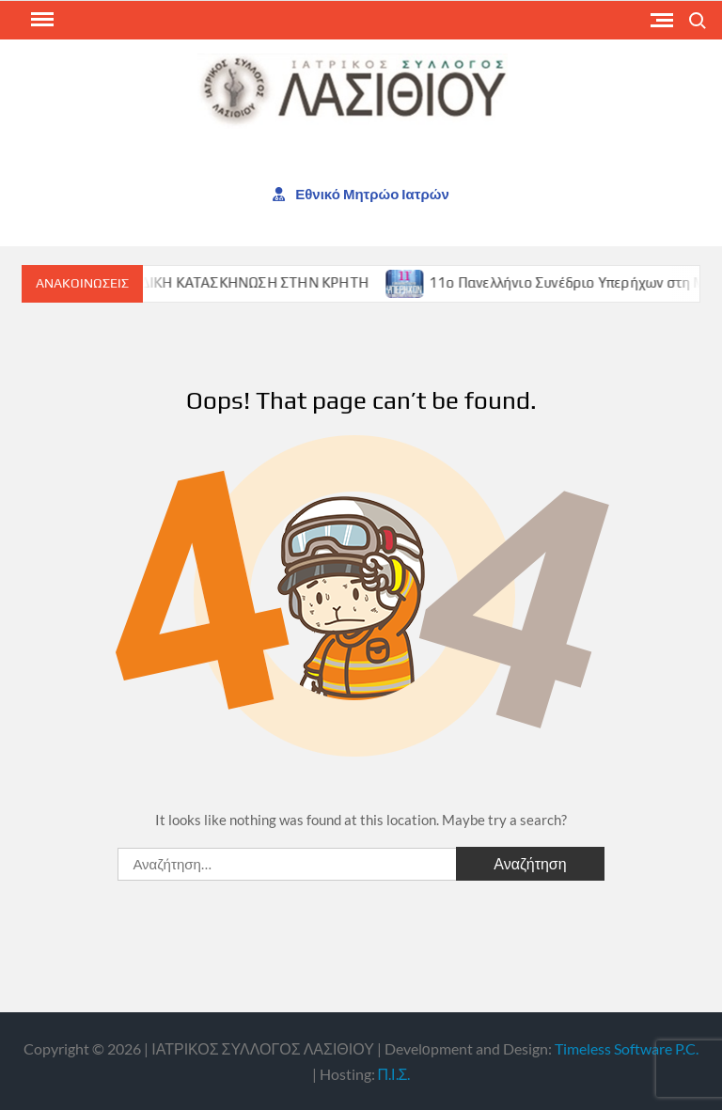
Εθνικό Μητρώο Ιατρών (361, 193)
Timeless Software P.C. (626, 1048)
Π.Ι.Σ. (394, 1074)
